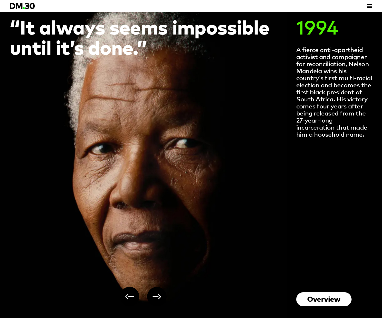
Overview (324, 298)
